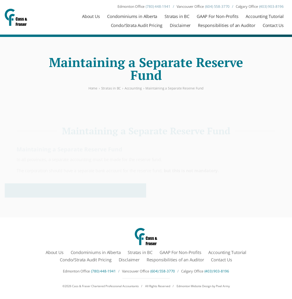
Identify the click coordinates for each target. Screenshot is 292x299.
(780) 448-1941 (158, 6)
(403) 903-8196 (271, 6)
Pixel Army (223, 286)
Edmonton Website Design (194, 286)
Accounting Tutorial (265, 16)
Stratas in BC (177, 16)
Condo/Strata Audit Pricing (136, 25)
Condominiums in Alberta (132, 16)
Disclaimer (180, 25)
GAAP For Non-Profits (217, 16)
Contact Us (273, 25)
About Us (91, 16)
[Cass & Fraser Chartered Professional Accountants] (16, 17)
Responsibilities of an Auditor (226, 25)
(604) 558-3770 (217, 6)
